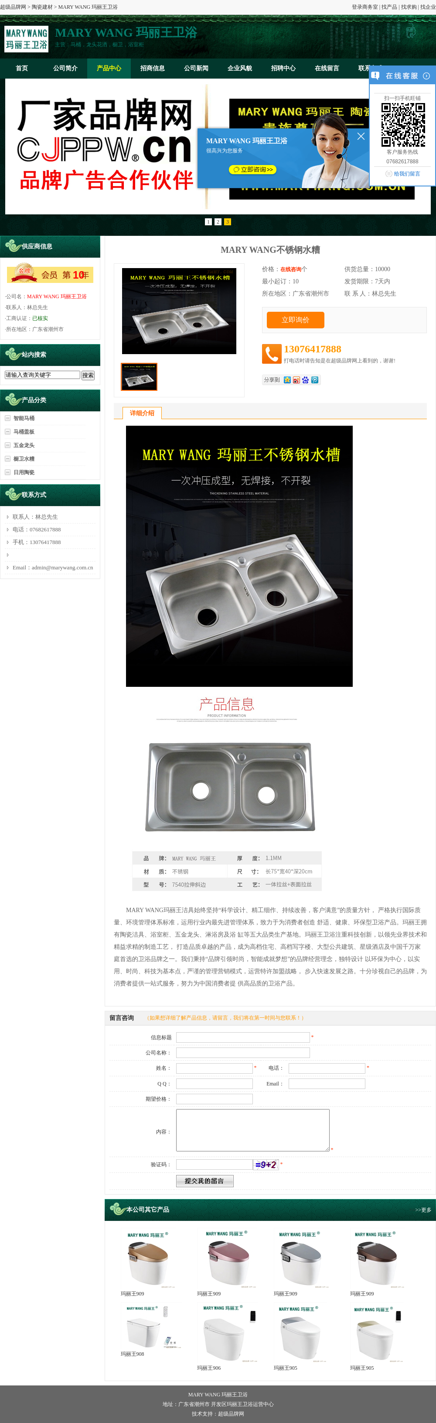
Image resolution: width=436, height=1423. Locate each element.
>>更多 (423, 1210)
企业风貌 (240, 68)
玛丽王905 (285, 1368)
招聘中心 (283, 68)
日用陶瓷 (24, 472)
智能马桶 (24, 418)
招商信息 (152, 68)
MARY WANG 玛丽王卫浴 (57, 296)
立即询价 (296, 320)
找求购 (409, 7)
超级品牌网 (13, 7)
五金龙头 (24, 445)
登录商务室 (365, 7)
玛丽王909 (132, 1294)
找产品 (389, 7)
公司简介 (65, 68)
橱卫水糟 (24, 459)
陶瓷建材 (42, 7)
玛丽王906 (209, 1368)
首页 (22, 68)
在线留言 (327, 68)
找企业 (428, 7)
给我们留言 (407, 174)
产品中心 (109, 68)
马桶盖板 (24, 432)
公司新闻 (196, 68)
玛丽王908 (132, 1354)
